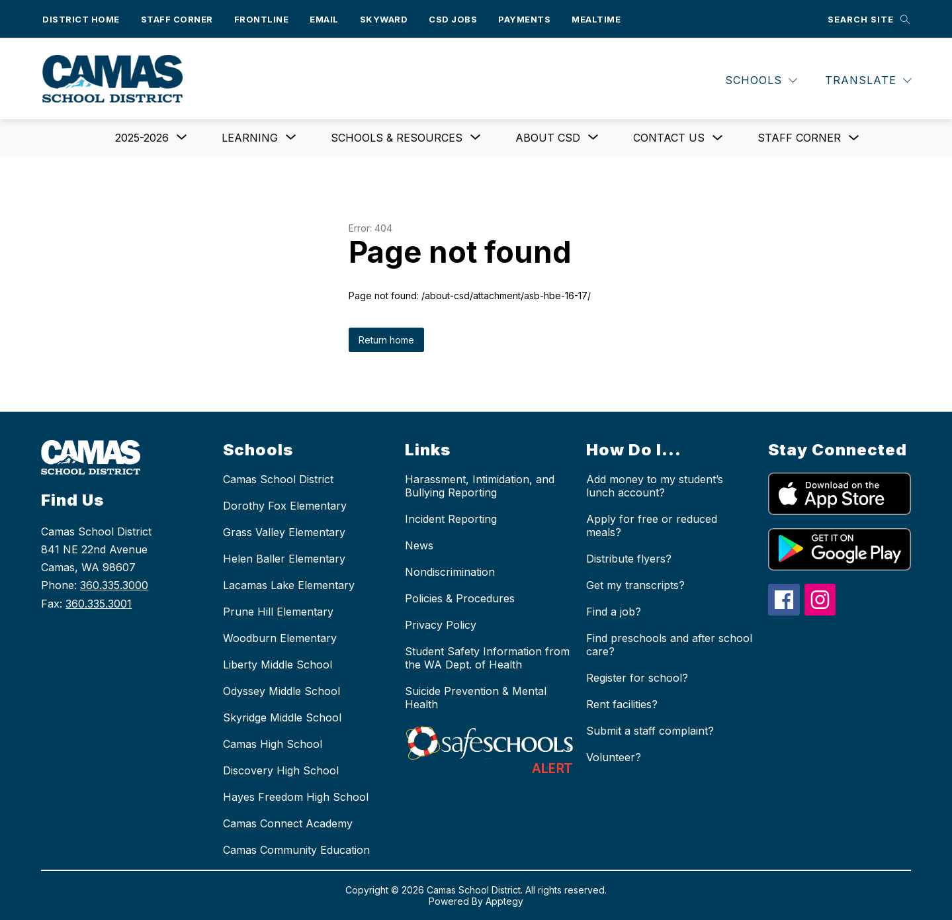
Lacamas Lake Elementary (289, 585)
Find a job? (613, 611)
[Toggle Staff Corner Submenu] (854, 138)
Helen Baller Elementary (284, 558)
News (419, 545)
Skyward (384, 19)
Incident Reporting (451, 519)
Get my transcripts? (635, 585)
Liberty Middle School (277, 664)
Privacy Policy (440, 624)
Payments (524, 19)
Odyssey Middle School (281, 691)
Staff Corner (177, 19)
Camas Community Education (296, 849)
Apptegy (504, 901)
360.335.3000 (114, 585)
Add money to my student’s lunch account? (654, 486)
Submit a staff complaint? (650, 730)
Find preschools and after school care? (669, 644)
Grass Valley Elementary (284, 532)
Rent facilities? (622, 704)
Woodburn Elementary (280, 638)
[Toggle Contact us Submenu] (718, 138)
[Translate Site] (868, 80)
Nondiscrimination (450, 571)
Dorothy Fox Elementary (285, 505)
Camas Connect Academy (288, 823)
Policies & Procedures (460, 598)
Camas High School (272, 744)
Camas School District (278, 479)
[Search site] (869, 19)
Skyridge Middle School (282, 717)
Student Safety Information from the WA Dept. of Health (487, 658)
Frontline (261, 19)
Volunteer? (613, 757)
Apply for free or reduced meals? (651, 525)
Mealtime (596, 19)
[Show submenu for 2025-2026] (142, 138)
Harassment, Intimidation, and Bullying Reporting (479, 486)
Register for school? (637, 677)
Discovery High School (281, 770)
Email (324, 19)
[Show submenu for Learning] (250, 138)
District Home (81, 19)
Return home (386, 339)
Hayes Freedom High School (295, 797)
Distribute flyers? (628, 558)
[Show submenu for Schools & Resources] (396, 138)
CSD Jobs (453, 19)
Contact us (669, 137)
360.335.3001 (98, 603)
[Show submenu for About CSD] (547, 138)
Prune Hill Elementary (278, 611)
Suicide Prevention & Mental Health (475, 697)
